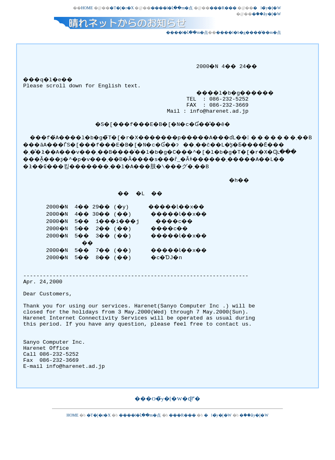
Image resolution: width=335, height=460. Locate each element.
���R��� (223, 8)
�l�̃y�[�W (267, 8)
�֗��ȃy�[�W (266, 14)
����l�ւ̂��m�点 (172, 8)
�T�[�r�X (122, 8)
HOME (87, 8)
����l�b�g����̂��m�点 (248, 32)
